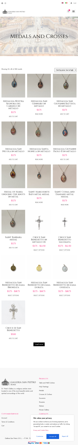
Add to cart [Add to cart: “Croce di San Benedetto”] (13, 338)
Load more (39, 344)
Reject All (52, 436)
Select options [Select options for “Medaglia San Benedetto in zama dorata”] (39, 295)
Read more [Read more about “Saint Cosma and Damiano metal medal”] (64, 205)
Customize (39, 436)
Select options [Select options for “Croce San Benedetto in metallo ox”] (39, 250)
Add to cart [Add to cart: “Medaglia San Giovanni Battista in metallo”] (64, 114)
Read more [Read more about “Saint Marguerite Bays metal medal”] (39, 202)
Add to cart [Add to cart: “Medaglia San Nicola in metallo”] (13, 159)
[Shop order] (65, 70)
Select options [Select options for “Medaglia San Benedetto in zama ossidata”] (64, 295)
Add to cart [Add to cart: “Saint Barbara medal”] (13, 248)
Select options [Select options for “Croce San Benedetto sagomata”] (64, 250)
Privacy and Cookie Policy (40, 431)
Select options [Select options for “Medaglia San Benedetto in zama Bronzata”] (13, 295)
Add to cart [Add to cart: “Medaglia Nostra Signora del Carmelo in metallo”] (13, 116)
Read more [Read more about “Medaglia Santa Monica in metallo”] (39, 159)
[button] (73, 11)
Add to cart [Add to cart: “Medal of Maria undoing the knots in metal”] (13, 205)
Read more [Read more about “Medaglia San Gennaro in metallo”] (39, 114)
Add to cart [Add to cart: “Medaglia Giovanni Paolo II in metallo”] (64, 159)
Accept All (65, 436)
